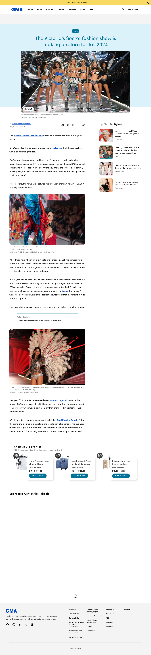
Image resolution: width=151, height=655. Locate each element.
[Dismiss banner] (147, 2)
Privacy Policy (74, 618)
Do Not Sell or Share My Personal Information (76, 624)
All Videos (109, 622)
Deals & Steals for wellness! (75, 2)
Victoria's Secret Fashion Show (28, 135)
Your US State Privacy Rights (92, 610)
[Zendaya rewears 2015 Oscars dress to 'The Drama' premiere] (120, 168)
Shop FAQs (110, 609)
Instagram (57, 147)
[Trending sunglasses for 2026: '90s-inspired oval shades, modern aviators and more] (120, 152)
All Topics (109, 626)
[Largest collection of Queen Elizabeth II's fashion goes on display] (120, 135)
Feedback (91, 630)
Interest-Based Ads (95, 616)
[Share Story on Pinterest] (73, 125)
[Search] (123, 9)
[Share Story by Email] (78, 125)
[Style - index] (75, 31)
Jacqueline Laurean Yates (21, 123)
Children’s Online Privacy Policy (75, 631)
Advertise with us (75, 637)
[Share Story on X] (68, 125)
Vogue (65, 290)
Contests (72, 609)
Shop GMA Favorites (28, 446)
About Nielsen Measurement (92, 621)
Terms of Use (74, 613)
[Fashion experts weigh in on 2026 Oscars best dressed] (120, 185)
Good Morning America (67, 419)
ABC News (110, 613)
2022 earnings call (58, 400)
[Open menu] (91, 9)
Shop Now (38, 475)
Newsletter (133, 9)
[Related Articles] (47, 319)
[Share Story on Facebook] (63, 125)
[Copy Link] (83, 125)
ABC (107, 618)
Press (90, 626)
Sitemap (127, 609)
